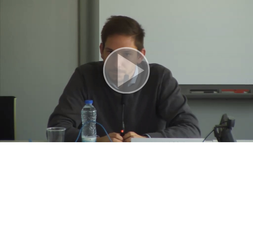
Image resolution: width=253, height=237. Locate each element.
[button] (126, 71)
